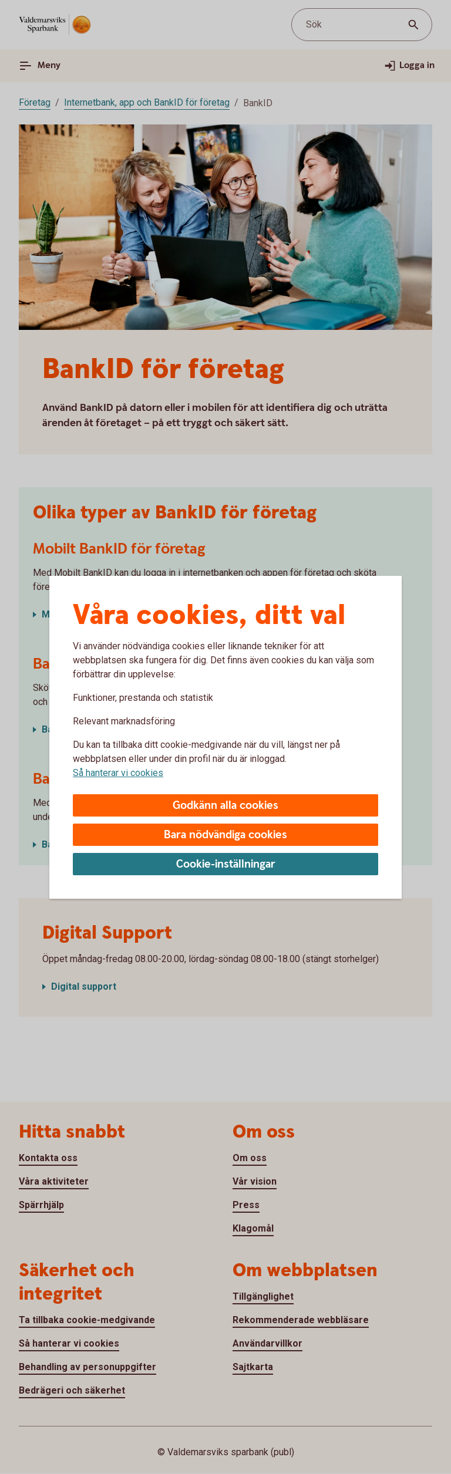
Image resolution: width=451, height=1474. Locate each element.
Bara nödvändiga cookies (225, 835)
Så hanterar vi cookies (118, 772)
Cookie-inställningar (225, 864)
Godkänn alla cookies (225, 805)
